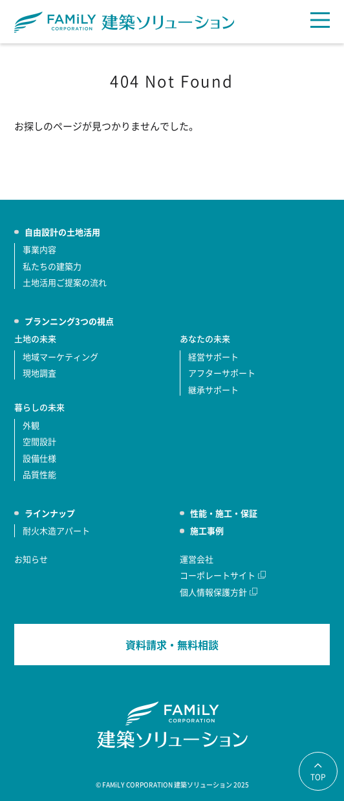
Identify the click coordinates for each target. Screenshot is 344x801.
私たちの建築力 (52, 266)
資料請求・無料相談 (172, 644)
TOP (318, 777)
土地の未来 (35, 338)
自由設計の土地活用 (62, 232)
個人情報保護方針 (213, 592)
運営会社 (196, 559)
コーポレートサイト (217, 575)
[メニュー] (320, 20)
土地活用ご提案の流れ (65, 282)
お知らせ (31, 559)
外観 (31, 425)
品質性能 (39, 474)
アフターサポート (221, 373)
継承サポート (213, 389)
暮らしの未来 (39, 407)
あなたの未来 (205, 338)
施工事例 (207, 530)
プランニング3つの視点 (69, 321)
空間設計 (39, 441)
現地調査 (39, 373)
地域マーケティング (60, 356)
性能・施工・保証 (223, 513)
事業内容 (39, 249)
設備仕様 (39, 458)
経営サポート (213, 356)
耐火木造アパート (56, 530)
